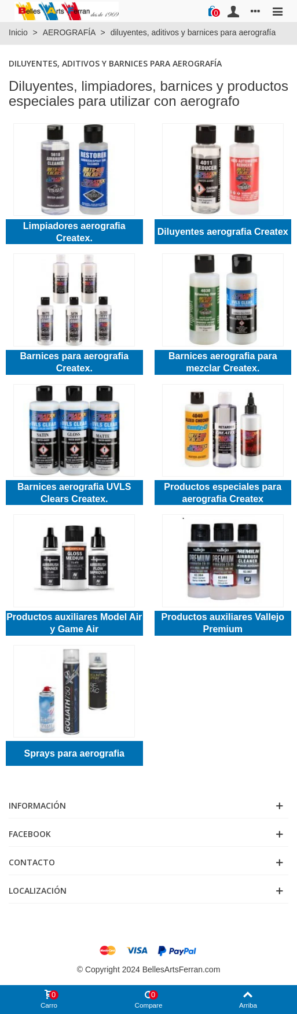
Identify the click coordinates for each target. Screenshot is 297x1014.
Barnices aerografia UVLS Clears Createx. (74, 493)
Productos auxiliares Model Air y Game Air (74, 623)
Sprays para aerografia (74, 753)
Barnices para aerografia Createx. (74, 362)
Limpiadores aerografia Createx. (74, 232)
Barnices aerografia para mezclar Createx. (222, 362)
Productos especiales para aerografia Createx (222, 493)
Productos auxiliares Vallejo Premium (222, 623)
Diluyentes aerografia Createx (222, 232)
